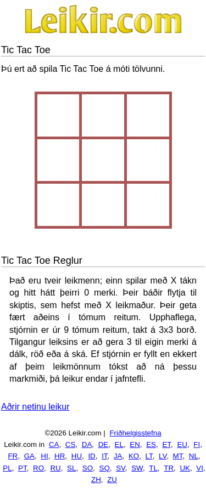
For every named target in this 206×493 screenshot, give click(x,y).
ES (151, 444)
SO (87, 468)
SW (137, 468)
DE (103, 444)
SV (120, 468)
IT (104, 456)
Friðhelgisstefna (135, 433)
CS (70, 444)
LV (162, 456)
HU (76, 456)
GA (29, 456)
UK (185, 468)
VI (199, 468)
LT (149, 456)
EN (135, 444)
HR (59, 456)
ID (91, 456)
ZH (96, 479)
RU (55, 468)
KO (134, 456)
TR (169, 468)
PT (22, 468)
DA (87, 444)
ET (166, 444)
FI (196, 444)
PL (7, 468)
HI (44, 456)
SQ (104, 468)
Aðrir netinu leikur (35, 406)
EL (119, 444)
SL (71, 468)
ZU (112, 479)
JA (118, 456)
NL (193, 456)
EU (182, 444)
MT (178, 456)
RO (38, 468)
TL (153, 468)
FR (13, 456)
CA (54, 444)
